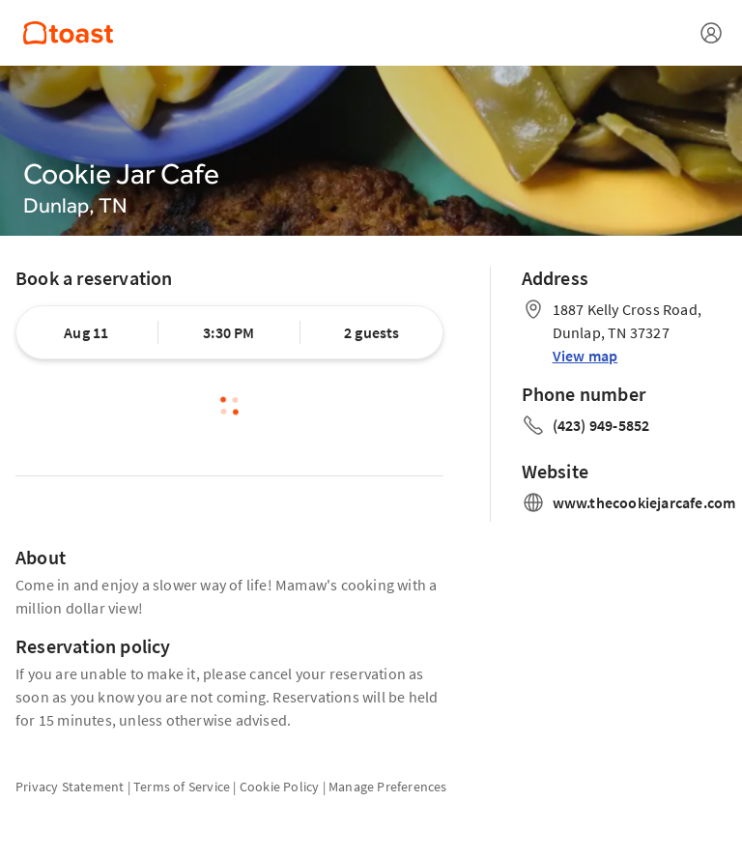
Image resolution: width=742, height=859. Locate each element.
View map (585, 355)
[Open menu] (711, 33)
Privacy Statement (69, 786)
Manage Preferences (387, 786)
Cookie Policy (280, 786)
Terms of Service (181, 786)
